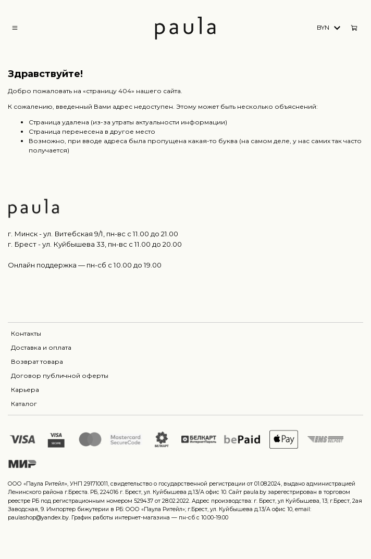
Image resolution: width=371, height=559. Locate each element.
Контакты (26, 333)
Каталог (24, 404)
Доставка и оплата (41, 347)
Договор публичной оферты (59, 375)
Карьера (25, 389)
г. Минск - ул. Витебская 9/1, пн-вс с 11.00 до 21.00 (93, 234)
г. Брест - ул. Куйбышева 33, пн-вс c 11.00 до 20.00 (95, 244)
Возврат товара (37, 361)
